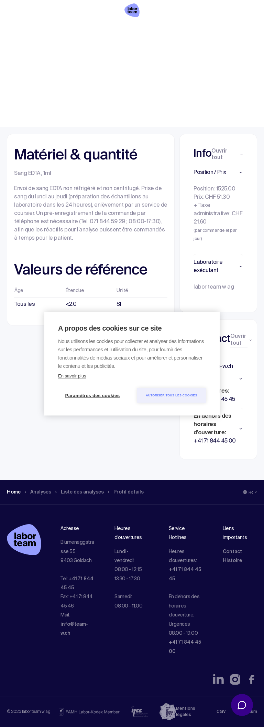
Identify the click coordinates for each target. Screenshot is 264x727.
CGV (221, 712)
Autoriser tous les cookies (171, 395)
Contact (232, 551)
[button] (218, 172)
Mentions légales (185, 712)
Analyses (41, 50)
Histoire (232, 560)
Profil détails (137, 50)
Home (14, 50)
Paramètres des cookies (92, 395)
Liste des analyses (87, 50)
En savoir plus (72, 375)
